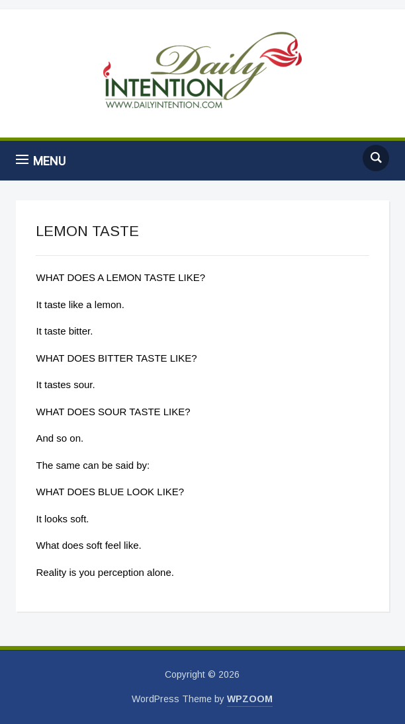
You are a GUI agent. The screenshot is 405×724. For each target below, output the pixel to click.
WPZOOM (250, 699)
